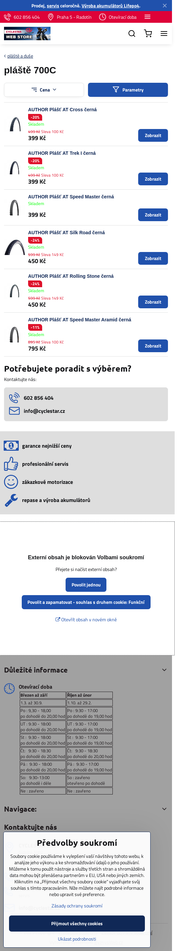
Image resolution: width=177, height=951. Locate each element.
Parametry (127, 89)
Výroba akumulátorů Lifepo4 (110, 5)
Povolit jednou (86, 584)
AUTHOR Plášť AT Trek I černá (62, 153)
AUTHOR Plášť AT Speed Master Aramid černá (79, 319)
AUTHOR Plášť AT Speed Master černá (71, 196)
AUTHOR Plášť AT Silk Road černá (66, 232)
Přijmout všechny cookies (77, 937)
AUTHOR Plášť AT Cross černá (62, 109)
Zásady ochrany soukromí (77, 919)
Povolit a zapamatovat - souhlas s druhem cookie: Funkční (86, 602)
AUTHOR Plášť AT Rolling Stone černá (71, 276)
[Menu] (164, 33)
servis (53, 5)
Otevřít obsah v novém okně (86, 619)
